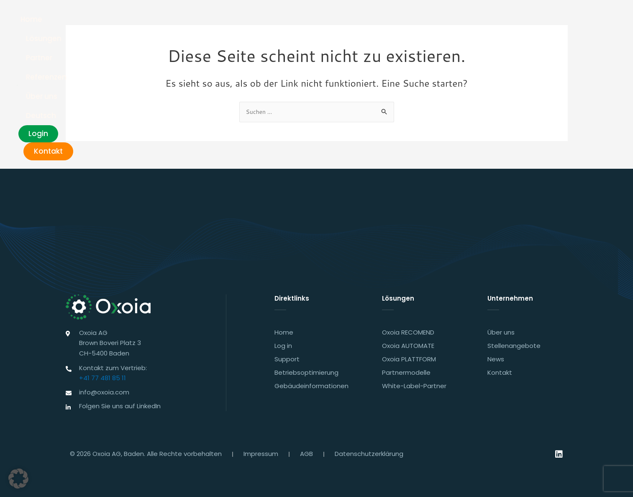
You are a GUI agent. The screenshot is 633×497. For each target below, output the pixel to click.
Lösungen (297, 21)
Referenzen (391, 21)
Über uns (441, 21)
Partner (343, 21)
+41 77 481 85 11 (102, 376)
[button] (18, 478)
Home (254, 21)
